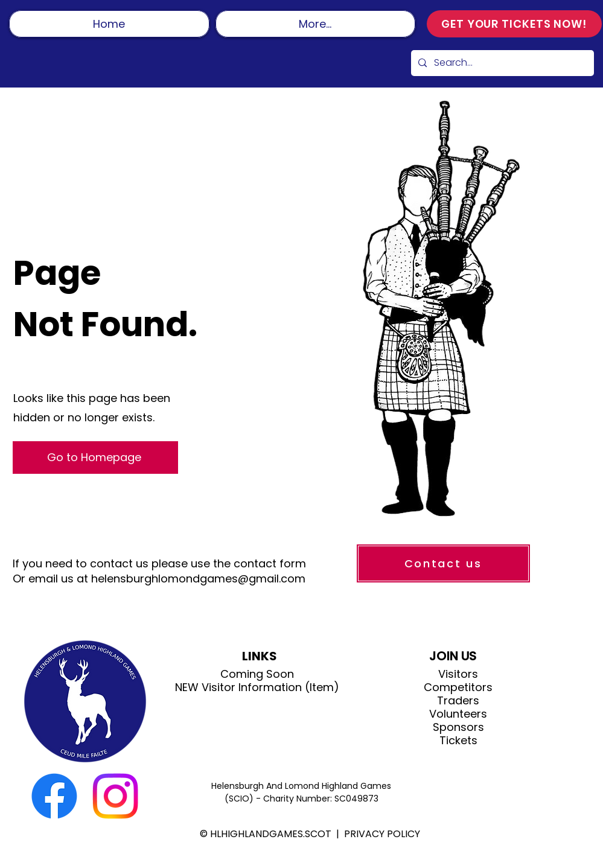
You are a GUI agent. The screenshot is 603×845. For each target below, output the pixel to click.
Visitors (458, 674)
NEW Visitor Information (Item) (257, 687)
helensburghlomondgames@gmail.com (198, 578)
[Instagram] (115, 796)
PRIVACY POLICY (382, 834)
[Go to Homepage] (95, 457)
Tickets (458, 740)
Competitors (458, 687)
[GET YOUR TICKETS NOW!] (514, 23)
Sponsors (458, 727)
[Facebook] (54, 796)
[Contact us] (443, 563)
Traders (458, 700)
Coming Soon (257, 674)
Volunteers (458, 714)
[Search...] (501, 63)
